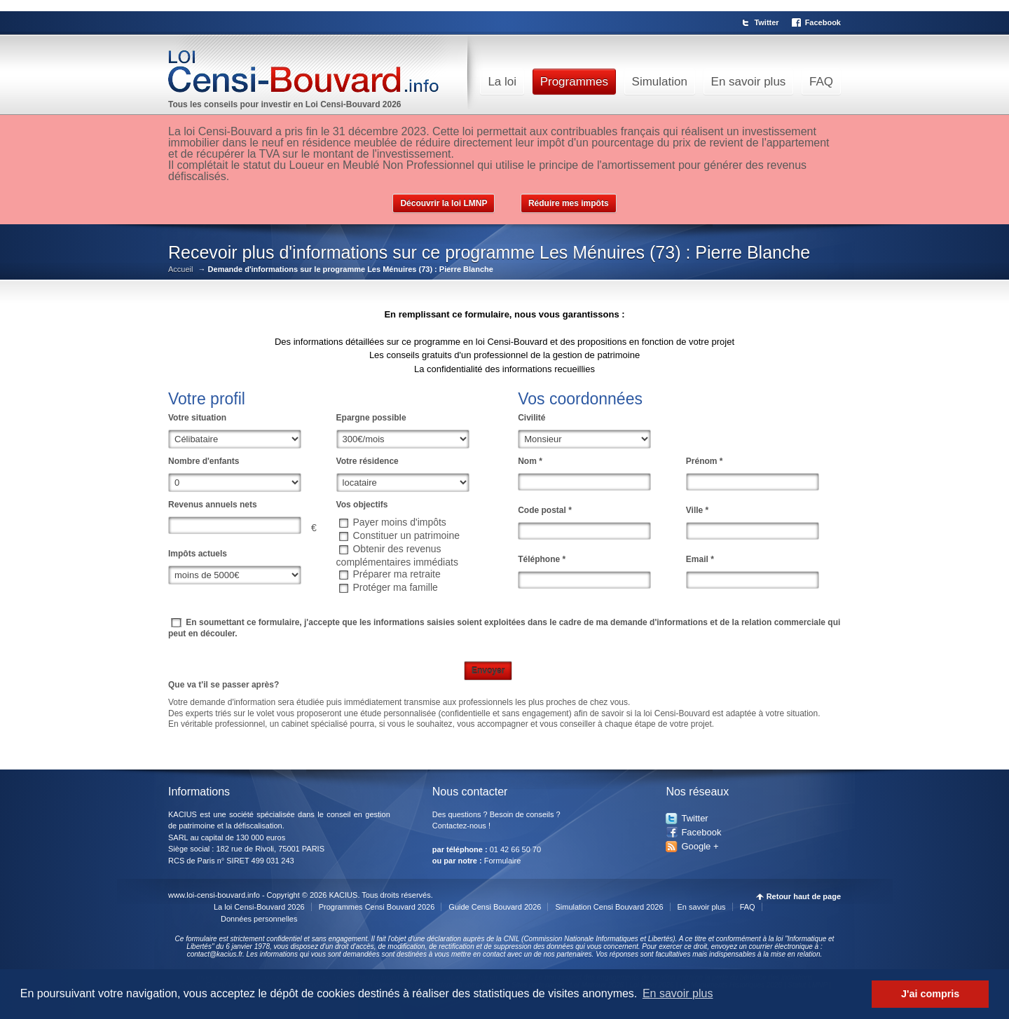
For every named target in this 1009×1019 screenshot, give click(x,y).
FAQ (821, 81)
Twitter (766, 22)
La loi (502, 81)
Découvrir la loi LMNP (443, 203)
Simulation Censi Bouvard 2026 (609, 907)
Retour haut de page (804, 897)
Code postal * (545, 510)
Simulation (659, 81)
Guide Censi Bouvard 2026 (494, 907)
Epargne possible (371, 418)
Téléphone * (541, 559)
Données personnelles (259, 919)
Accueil (180, 269)
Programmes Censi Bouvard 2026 (377, 907)
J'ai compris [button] (930, 993)
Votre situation (197, 418)
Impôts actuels (197, 554)
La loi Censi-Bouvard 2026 (259, 907)
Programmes (574, 81)
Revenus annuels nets (212, 505)
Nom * (530, 461)
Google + (699, 846)
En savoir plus (748, 81)
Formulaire (502, 860)
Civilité (531, 418)
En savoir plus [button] (678, 993)
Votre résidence (367, 461)
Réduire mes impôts (568, 203)
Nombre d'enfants (204, 461)
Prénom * (704, 461)
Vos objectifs (362, 505)
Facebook (823, 22)
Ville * (697, 510)
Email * (700, 559)
